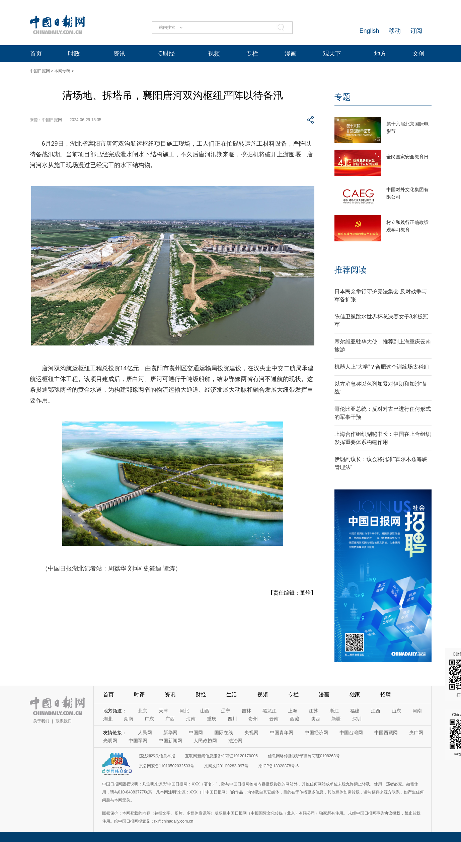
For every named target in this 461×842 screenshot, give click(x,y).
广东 (149, 718)
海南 (191, 718)
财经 (201, 694)
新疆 (336, 718)
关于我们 (41, 721)
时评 (139, 694)
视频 (214, 53)
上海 (292, 710)
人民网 (145, 732)
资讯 (119, 53)
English (369, 30)
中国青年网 (281, 732)
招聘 (385, 694)
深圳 (357, 718)
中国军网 (138, 740)
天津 (163, 710)
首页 (36, 53)
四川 (232, 718)
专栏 (252, 53)
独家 (355, 694)
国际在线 (223, 732)
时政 (74, 53)
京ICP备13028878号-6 (278, 766)
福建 (355, 710)
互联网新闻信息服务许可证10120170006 (221, 756)
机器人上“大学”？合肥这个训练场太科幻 (381, 367)
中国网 (196, 732)
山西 (205, 710)
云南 (274, 718)
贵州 (253, 718)
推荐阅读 (350, 269)
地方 (380, 53)
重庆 (211, 718)
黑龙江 (269, 710)
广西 (170, 718)
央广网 (416, 732)
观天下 (332, 53)
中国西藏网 (386, 732)
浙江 (334, 710)
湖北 (107, 718)
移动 (395, 30)
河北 (184, 710)
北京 (142, 710)
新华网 (170, 732)
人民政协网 (205, 740)
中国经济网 (316, 732)
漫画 (291, 53)
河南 (417, 710)
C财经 (166, 53)
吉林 (246, 710)
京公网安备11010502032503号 (166, 766)
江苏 (313, 710)
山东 (396, 710)
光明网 (110, 740)
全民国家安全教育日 (407, 156)
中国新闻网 (170, 740)
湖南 (128, 718)
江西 (375, 710)
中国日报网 (40, 71)
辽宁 (225, 710)
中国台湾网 (351, 732)
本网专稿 (62, 71)
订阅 (416, 30)
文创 (418, 53)
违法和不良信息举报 (157, 756)
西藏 (294, 718)
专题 (342, 96)
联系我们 (64, 721)
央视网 (251, 732)
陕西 (315, 718)
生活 (231, 694)
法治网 (235, 740)
